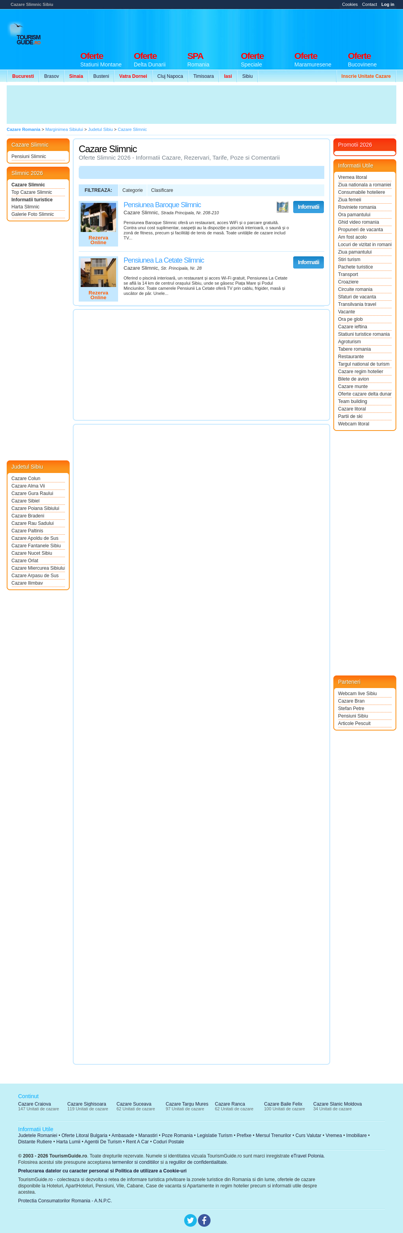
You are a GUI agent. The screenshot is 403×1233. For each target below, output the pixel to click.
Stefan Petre (351, 708)
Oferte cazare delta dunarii (365, 394)
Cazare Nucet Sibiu (31, 553)
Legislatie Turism (215, 1135)
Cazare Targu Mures (187, 1104)
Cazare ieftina (352, 326)
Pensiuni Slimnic (28, 156)
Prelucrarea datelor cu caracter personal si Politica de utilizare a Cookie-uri (102, 1171)
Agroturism (349, 341)
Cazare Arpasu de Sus (35, 575)
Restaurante (351, 356)
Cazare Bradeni (27, 516)
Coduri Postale (168, 1142)
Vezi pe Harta (282, 207)
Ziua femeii (349, 199)
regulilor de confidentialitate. (198, 1162)
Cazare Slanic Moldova (337, 1104)
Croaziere (348, 282)
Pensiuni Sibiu (353, 716)
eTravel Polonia (307, 1156)
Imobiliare (356, 1135)
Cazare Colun (25, 478)
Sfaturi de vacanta (357, 297)
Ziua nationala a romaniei (364, 185)
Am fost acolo (352, 237)
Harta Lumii (68, 1142)
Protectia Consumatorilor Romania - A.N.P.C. (65, 1201)
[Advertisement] (253, 28)
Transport (348, 274)
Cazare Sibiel (25, 501)
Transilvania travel (357, 304)
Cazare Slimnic (28, 185)
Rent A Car (137, 1142)
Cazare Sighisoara (86, 1104)
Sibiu (247, 76)
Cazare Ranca (230, 1104)
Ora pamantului (354, 214)
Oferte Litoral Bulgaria (84, 1135)
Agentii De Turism (103, 1142)
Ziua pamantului (355, 252)
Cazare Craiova (34, 1104)
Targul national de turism (364, 364)
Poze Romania (177, 1135)
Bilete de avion (353, 379)
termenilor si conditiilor (135, 1162)
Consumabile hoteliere (361, 192)
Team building (352, 401)
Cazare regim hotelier (360, 371)
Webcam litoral (353, 424)
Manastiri (147, 1135)
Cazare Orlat (24, 560)
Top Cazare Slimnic (31, 192)
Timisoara (203, 76)
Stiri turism (349, 259)
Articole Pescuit (354, 723)
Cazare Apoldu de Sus (34, 538)
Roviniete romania (357, 207)
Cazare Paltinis (27, 531)
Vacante (346, 312)
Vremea (333, 1135)
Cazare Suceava (134, 1104)
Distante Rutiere (35, 1142)
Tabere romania (354, 349)
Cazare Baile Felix (283, 1104)
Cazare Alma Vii (28, 486)
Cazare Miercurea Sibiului (38, 568)
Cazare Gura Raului (32, 493)
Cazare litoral (352, 409)
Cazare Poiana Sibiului (35, 508)
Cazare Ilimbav (27, 583)
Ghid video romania (358, 222)
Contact (369, 4)
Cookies (350, 4)
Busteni (101, 76)
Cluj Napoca (170, 76)
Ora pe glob (350, 319)
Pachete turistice (355, 267)
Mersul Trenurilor (273, 1135)
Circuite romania (355, 289)
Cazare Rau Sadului (32, 523)
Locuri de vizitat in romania (365, 244)
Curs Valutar (309, 1135)
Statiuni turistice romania (364, 334)
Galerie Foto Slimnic (32, 214)
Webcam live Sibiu (357, 693)
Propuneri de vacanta (360, 229)
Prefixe (244, 1135)
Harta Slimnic (25, 207)
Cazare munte (353, 386)
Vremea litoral (352, 177)
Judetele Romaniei (37, 1135)
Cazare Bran (351, 701)
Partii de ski (350, 416)
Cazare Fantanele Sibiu (36, 545)
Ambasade (122, 1135)
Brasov (51, 76)
